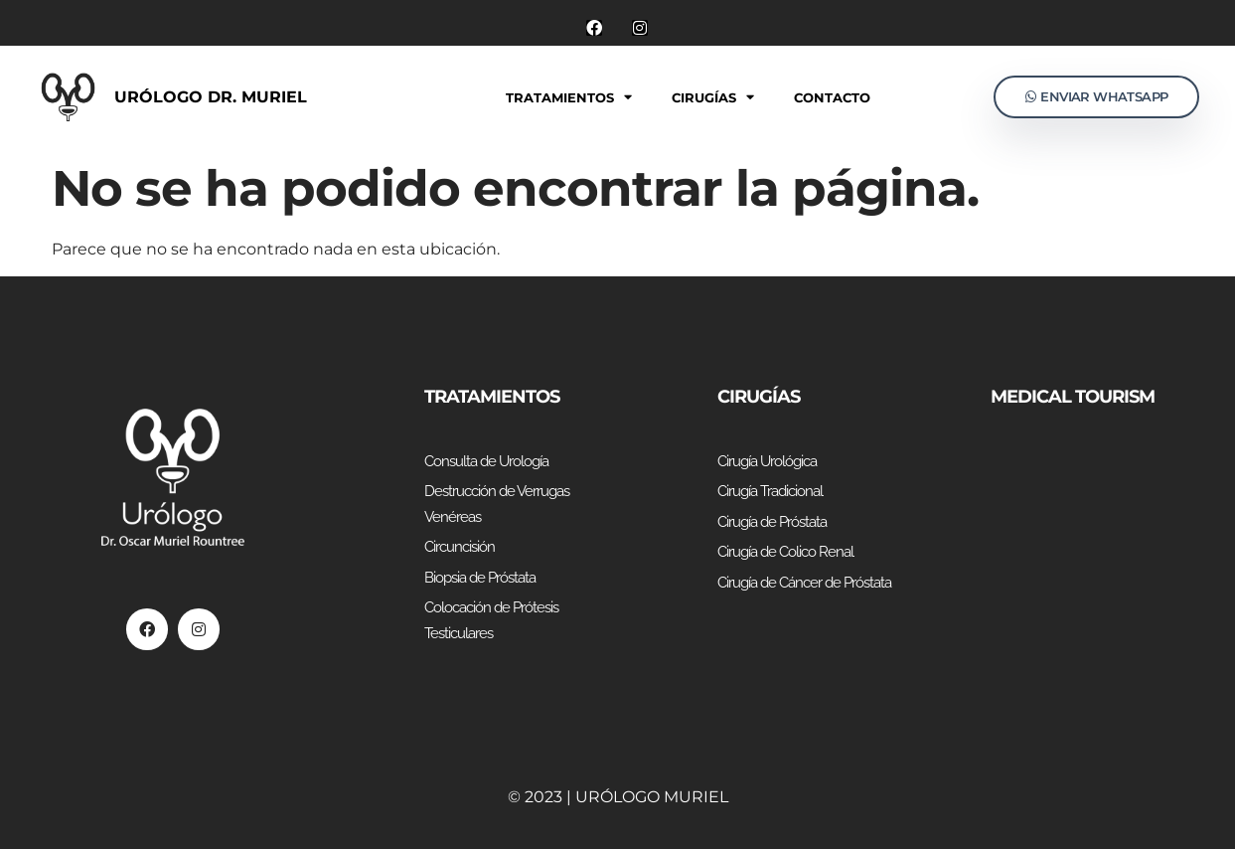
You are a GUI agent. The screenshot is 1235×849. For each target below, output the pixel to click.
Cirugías (713, 97)
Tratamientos (569, 97)
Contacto (832, 97)
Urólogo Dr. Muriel (210, 96)
